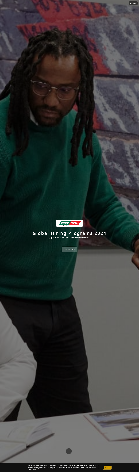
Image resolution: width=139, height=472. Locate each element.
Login (133, 3)
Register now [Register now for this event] (69, 249)
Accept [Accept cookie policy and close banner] (107, 468)
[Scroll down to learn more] (69, 451)
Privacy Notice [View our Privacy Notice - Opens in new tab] (80, 467)
